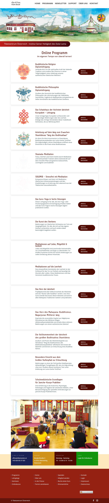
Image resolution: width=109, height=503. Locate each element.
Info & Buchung (84, 72)
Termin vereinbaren (42, 484)
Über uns (38, 478)
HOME (37, 4)
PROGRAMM (47, 4)
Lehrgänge (15, 478)
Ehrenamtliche (63, 484)
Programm (16, 475)
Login (83, 478)
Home (37, 475)
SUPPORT (72, 4)
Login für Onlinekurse (85, 458)
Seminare (15, 481)
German (83, 492)
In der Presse (39, 481)
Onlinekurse (16, 484)
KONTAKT (94, 4)
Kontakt (84, 475)
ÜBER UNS (83, 4)
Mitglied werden (63, 478)
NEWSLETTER (60, 4)
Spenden (61, 475)
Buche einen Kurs (64, 481)
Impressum (85, 481)
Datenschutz (85, 484)
